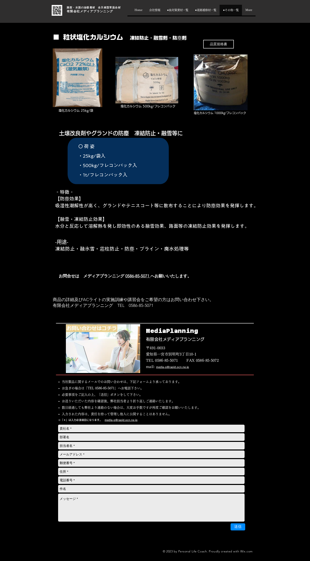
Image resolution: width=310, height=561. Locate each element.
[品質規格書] (218, 44)
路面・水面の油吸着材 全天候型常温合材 (94, 7)
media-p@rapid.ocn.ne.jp (172, 367)
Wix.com (246, 551)
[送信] (238, 526)
